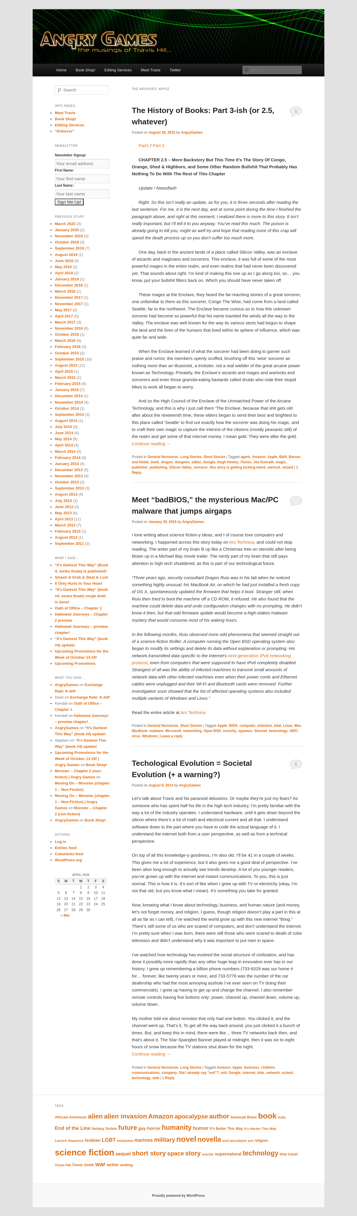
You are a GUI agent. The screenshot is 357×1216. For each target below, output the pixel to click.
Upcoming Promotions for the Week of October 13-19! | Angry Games (81, 758)
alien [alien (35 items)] (95, 1116)
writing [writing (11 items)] (126, 1165)
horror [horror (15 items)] (153, 1128)
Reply (168, 1078)
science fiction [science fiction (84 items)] (84, 1152)
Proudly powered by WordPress (178, 1196)
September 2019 (69, 248)
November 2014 (69, 402)
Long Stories (190, 457)
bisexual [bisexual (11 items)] (238, 1117)
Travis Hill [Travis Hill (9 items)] (63, 1165)
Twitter (175, 70)
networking (192, 731)
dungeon (182, 462)
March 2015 (65, 377)
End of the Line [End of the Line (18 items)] (72, 1128)
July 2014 (63, 427)
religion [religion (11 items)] (261, 1140)
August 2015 (66, 365)
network (273, 1073)
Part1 (144, 145)
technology (278, 731)
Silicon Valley (180, 467)
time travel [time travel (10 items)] (289, 1154)
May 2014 (63, 439)
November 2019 (69, 236)
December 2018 (69, 285)
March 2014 (65, 451)
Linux (288, 726)
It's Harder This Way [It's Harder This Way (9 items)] (260, 1128)
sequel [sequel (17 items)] (123, 1154)
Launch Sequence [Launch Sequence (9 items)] (69, 1140)
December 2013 (69, 470)
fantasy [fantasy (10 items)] (98, 1129)
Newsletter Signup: (71, 155)
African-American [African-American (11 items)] (71, 1117)
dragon (167, 462)
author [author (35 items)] (219, 1116)
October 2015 (67, 353)
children (268, 1067)
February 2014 (67, 457)
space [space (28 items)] (175, 1153)
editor (196, 462)
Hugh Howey (228, 462)
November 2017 (69, 304)
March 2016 (65, 340)
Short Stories (214, 457)
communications (146, 1073)
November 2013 (69, 476)
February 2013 (67, 531)
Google (209, 462)
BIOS (233, 726)
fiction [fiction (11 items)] (111, 1128)
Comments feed (69, 854)
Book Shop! (85, 70)
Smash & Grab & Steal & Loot (81, 577)
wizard (287, 467)
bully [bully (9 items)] (282, 1117)
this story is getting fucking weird (237, 467)
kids (260, 1073)
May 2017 (63, 310)
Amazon (259, 457)
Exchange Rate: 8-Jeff (90, 697)
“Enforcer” (64, 131)
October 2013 (67, 482)
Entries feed (65, 848)
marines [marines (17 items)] (143, 1140)
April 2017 (64, 316)
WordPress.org (68, 860)
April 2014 (64, 445)
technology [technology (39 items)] (261, 1153)
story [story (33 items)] (193, 1153)
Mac (297, 726)
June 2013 (64, 507)
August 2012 (66, 537)
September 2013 (69, 488)
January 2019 (67, 279)
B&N (283, 457)
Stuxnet (260, 731)
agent (245, 457)
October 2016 (67, 334)
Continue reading (151, 443)
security (229, 731)
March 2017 (65, 322)
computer (247, 726)
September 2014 (69, 414)
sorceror (200, 467)
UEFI (294, 731)
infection (264, 726)
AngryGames (192, 132)
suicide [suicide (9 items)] (208, 1154)
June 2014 (64, 433)
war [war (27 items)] (100, 1164)
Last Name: (64, 185)
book (155, 462)
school (287, 1073)
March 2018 (65, 291)
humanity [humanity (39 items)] (176, 1127)
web (156, 1078)
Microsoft (173, 731)
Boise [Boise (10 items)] (252, 1117)
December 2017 (69, 297)
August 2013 (66, 494)
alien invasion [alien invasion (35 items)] (125, 1116)
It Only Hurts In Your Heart (78, 583)
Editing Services (118, 70)
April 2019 (64, 273)
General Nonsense (162, 457)
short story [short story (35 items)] (149, 1153)
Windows (150, 736)
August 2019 (66, 254)
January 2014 (67, 464)
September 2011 (69, 543)
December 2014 (69, 396)
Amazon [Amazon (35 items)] (161, 1116)
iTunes (245, 462)
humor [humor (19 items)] (201, 1128)
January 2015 (67, 390)
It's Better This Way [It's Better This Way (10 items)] (226, 1129)
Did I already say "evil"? (199, 1073)
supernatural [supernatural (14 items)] (228, 1153)
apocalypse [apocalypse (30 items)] (191, 1116)
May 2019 (63, 267)
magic (281, 462)
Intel (277, 726)
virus (136, 736)
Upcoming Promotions (75, 663)
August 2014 (66, 420)
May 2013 (63, 513)
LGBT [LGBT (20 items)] (109, 1140)
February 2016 (67, 346)
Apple (272, 457)
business (251, 1067)
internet (249, 1073)
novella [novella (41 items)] (209, 1139)
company (169, 1073)
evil (224, 1073)
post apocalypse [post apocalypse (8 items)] (234, 1140)
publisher (140, 467)
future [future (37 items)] (127, 1127)
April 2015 (64, 371)
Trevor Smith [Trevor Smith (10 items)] (83, 1165)
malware (156, 731)
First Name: (64, 170)
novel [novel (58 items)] (186, 1139)
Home (61, 70)
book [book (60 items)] (267, 1115)
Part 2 (158, 145)
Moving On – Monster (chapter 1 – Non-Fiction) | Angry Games (82, 801)
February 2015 (67, 383)
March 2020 (65, 224)
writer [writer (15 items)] (113, 1164)
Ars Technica (241, 542)
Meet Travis (150, 70)
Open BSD (212, 731)
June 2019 (64, 261)
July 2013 (63, 501)
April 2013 (64, 519)
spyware (245, 731)
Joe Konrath (263, 462)
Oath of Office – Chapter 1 (78, 608)
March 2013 (65, 525)
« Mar (65, 915)
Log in (60, 841)
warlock (274, 467)
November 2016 (69, 328)
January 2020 (67, 230)
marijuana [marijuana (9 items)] (125, 1140)
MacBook (139, 731)
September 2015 (69, 359)
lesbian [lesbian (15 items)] (93, 1140)
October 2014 (67, 408)
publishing (158, 467)
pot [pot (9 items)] (250, 1140)
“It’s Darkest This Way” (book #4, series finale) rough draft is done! (81, 595)
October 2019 (67, 242)
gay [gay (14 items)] (142, 1128)
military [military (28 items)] (164, 1140)
